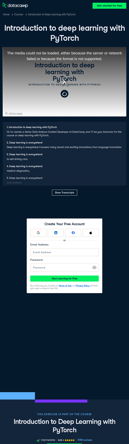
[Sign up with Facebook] (73, 233)
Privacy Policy (82, 285)
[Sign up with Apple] (91, 233)
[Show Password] (94, 267)
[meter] (66, 440)
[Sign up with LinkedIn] (56, 233)
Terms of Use (65, 285)
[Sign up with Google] (38, 233)
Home (6, 14)
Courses (18, 14)
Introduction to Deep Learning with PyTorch (52, 14)
